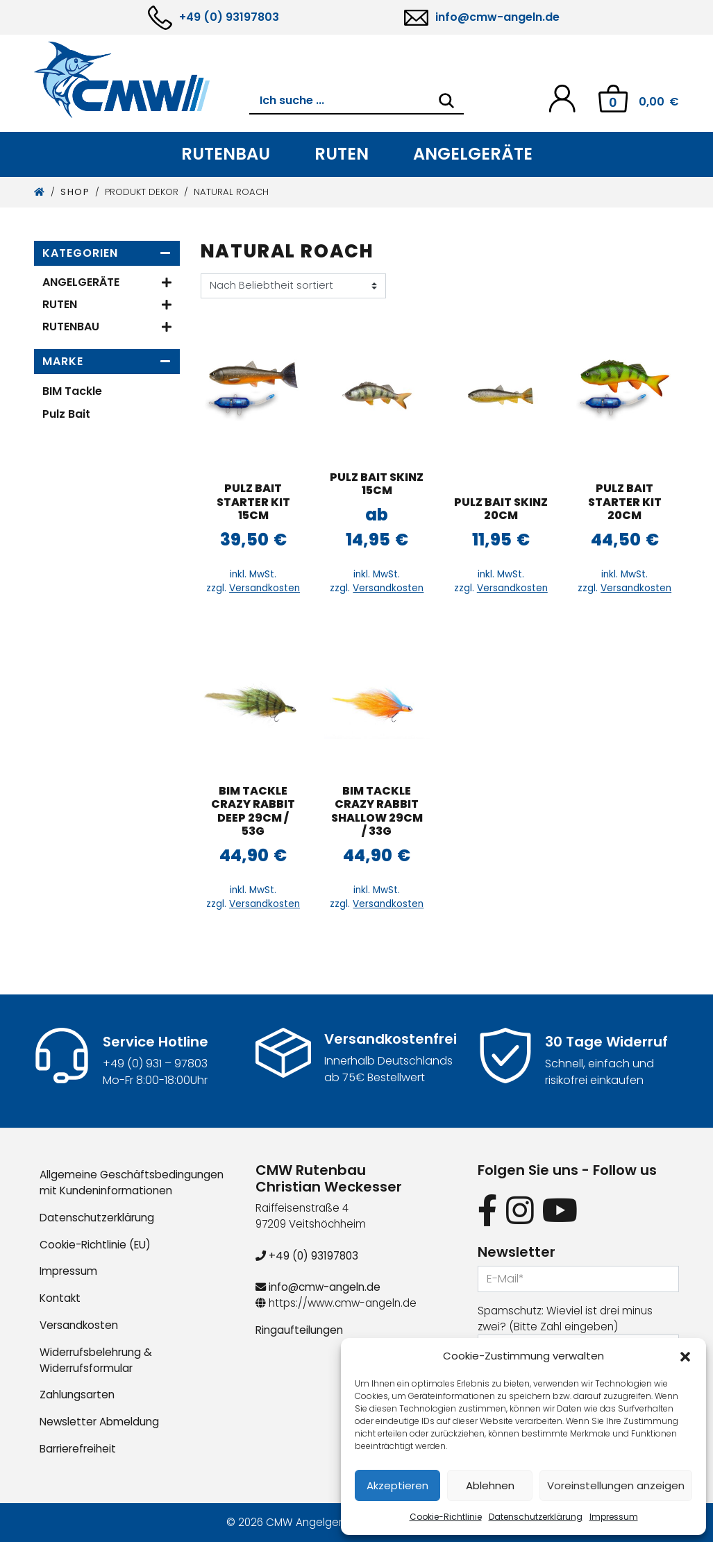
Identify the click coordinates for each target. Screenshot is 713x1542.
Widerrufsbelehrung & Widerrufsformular (96, 1360)
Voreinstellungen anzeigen (616, 1485)
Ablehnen (490, 1485)
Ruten (341, 153)
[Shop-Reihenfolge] (293, 285)
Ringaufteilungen (299, 1330)
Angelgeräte (472, 153)
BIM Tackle (72, 391)
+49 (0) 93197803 (229, 17)
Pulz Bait (66, 414)
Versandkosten (264, 588)
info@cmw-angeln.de (497, 17)
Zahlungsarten (77, 1394)
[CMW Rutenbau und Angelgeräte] (141, 80)
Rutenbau (225, 153)
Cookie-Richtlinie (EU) (95, 1244)
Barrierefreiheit (78, 1448)
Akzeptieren (397, 1485)
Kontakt (60, 1298)
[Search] (446, 101)
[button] (685, 1356)
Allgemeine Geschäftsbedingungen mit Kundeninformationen (132, 1182)
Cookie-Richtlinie (446, 1517)
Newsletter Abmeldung (99, 1421)
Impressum (613, 1517)
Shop (75, 191)
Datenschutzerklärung (535, 1517)
